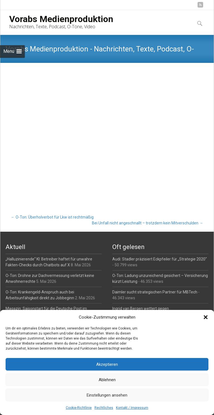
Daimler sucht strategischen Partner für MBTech (154, 292)
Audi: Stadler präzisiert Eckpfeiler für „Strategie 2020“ (159, 259)
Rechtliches (103, 408)
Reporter (94, 87)
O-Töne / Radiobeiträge (61, 87)
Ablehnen (107, 379)
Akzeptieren (107, 364)
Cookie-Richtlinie (79, 408)
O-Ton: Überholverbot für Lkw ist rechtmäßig (52, 217)
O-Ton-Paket (17, 157)
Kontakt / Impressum (132, 408)
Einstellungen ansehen (107, 395)
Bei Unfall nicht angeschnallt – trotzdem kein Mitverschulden (147, 223)
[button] (205, 317)
